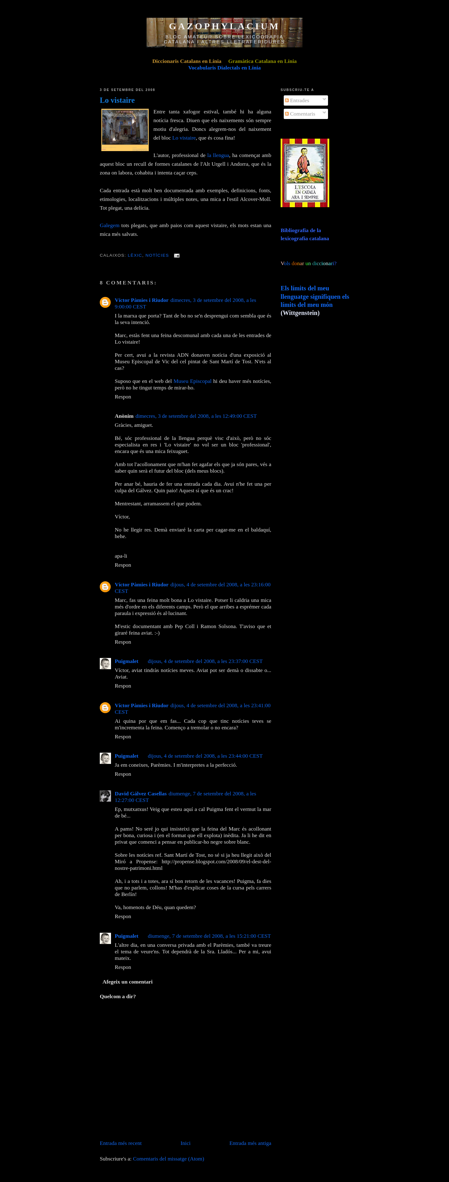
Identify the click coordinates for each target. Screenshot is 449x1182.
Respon (123, 396)
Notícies (157, 255)
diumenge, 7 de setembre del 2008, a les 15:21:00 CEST (209, 936)
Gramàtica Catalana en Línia (262, 61)
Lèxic (135, 255)
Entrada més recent (121, 1143)
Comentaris (300, 114)
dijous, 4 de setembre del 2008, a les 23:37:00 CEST (205, 661)
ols (300, 263)
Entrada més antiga (250, 1143)
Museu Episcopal (192, 381)
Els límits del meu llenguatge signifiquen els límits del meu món (315, 296)
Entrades (297, 100)
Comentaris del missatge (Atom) (168, 1159)
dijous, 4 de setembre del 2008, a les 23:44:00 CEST (205, 756)
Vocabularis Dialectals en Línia (224, 67)
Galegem (109, 225)
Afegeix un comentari (128, 982)
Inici (186, 1143)
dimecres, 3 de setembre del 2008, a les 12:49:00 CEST (196, 416)
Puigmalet (126, 661)
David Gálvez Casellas (141, 793)
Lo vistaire (117, 100)
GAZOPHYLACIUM (224, 26)
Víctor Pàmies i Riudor (142, 300)
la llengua (218, 155)
